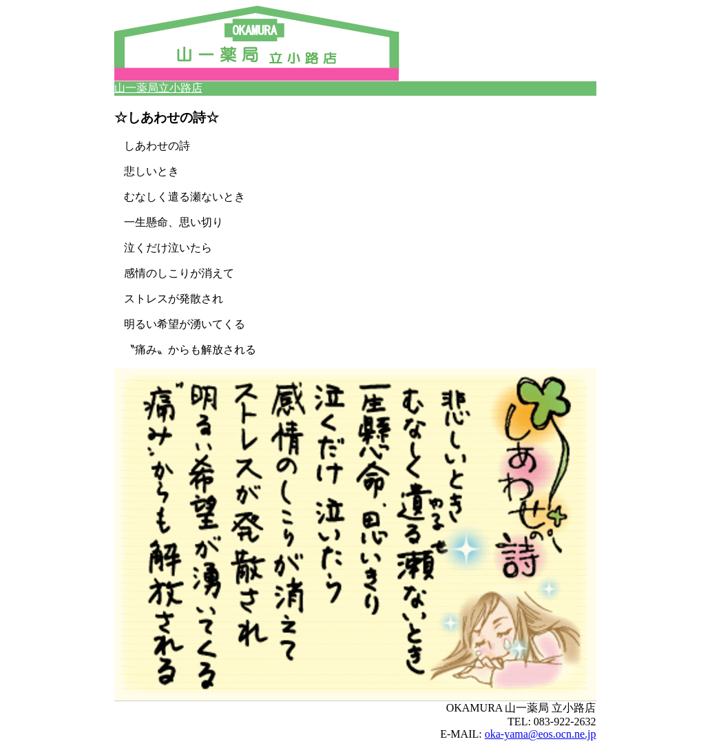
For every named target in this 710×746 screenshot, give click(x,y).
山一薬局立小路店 (158, 88)
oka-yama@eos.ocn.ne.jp (540, 734)
